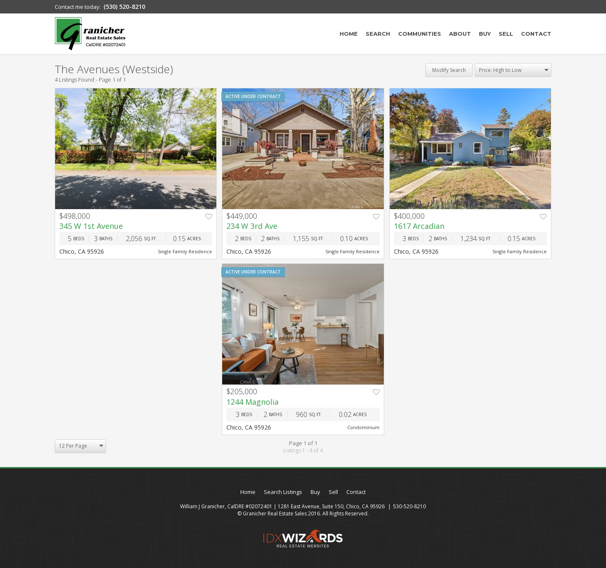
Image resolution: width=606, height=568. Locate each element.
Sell (506, 33)
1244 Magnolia (252, 402)
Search (378, 33)
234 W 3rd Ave (251, 226)
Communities (419, 33)
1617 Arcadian (419, 226)
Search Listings (283, 492)
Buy (485, 33)
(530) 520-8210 (124, 7)
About (460, 33)
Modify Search (449, 70)
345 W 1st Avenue (91, 226)
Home (349, 33)
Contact (536, 33)
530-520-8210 (409, 506)
